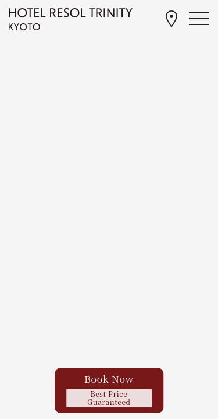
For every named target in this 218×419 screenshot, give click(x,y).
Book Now (109, 389)
